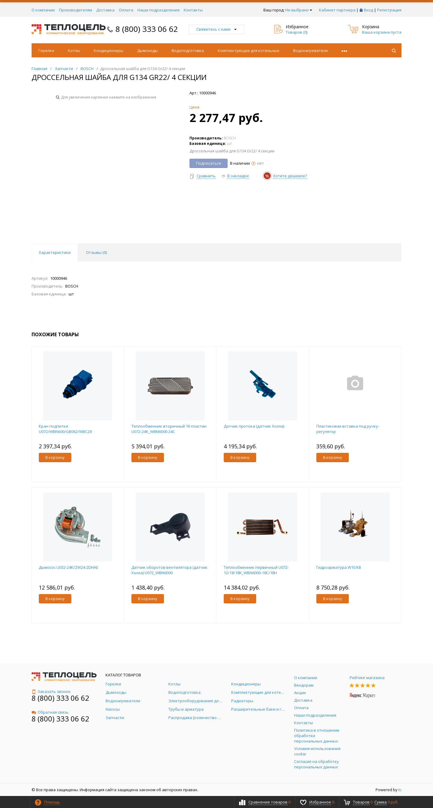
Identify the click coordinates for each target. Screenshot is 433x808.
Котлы (74, 50)
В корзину (55, 457)
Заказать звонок (51, 691)
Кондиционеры (108, 50)
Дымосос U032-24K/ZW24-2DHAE (68, 567)
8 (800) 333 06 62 (146, 28)
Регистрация (389, 10)
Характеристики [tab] (55, 252)
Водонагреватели (310, 50)
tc (399, 789)
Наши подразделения (158, 10)
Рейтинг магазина (367, 677)
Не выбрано (298, 10)
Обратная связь (50, 712)
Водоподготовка (188, 50)
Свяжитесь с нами (216, 29)
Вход (368, 10)
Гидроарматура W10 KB (338, 567)
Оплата (126, 10)
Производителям (75, 10)
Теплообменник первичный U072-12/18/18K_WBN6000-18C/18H (256, 570)
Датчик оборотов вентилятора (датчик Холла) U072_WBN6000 (169, 570)
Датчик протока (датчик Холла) (254, 426)
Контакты (193, 10)
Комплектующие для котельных (248, 50)
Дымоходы (147, 50)
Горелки (46, 50)
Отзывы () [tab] (96, 252)
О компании (43, 10)
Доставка (105, 10)
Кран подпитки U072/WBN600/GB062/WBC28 (65, 428)
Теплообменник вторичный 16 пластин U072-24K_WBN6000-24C (169, 428)
